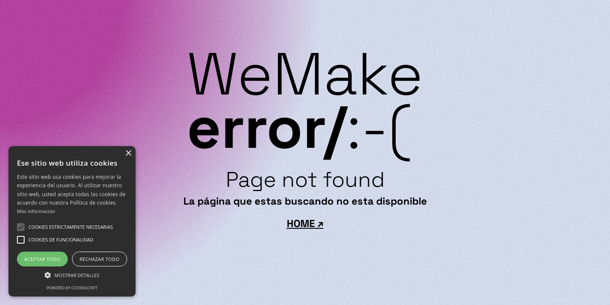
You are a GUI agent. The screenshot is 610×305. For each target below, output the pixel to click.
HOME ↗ (305, 223)
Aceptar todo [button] (42, 259)
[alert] (72, 221)
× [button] (128, 153)
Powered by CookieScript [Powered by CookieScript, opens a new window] (72, 288)
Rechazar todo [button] (99, 259)
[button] (70, 227)
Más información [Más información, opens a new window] (36, 211)
